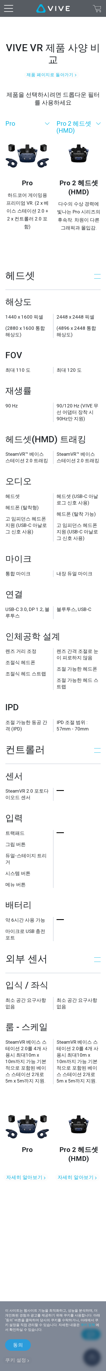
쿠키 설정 (15, 1360)
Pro (10, 123)
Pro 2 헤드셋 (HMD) (74, 127)
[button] (53, 276)
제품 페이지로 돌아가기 (50, 74)
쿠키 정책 (88, 1325)
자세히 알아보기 (24, 1177)
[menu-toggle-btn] (8, 8)
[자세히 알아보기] (27, 1138)
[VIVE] (53, 8)
